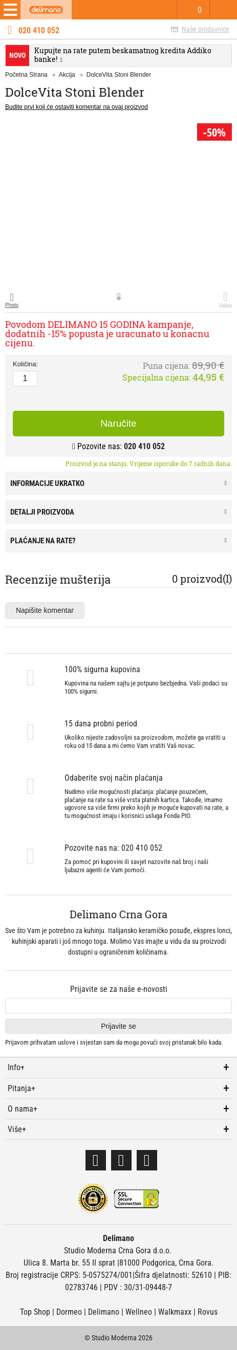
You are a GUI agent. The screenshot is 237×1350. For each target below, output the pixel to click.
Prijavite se (118, 1026)
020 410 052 (38, 30)
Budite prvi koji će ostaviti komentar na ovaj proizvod (76, 106)
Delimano (103, 1312)
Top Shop (35, 1312)
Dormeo (69, 1312)
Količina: (25, 364)
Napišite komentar (45, 610)
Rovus (208, 1312)
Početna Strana (26, 75)
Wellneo (138, 1312)
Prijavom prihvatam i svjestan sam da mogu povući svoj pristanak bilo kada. (114, 1042)
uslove (66, 1042)
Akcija (67, 75)
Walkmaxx (174, 1312)
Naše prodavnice (205, 29)
